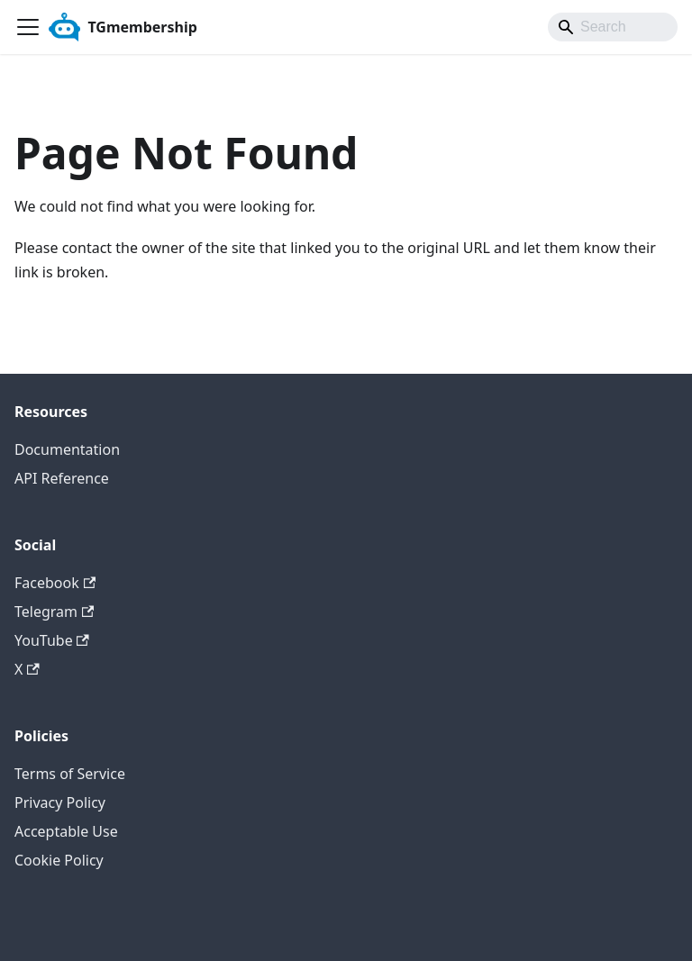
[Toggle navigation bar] (27, 27)
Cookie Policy (59, 860)
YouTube (51, 640)
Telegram (54, 611)
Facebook (55, 583)
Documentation (67, 449)
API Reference (61, 478)
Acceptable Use (66, 831)
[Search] (613, 27)
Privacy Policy (59, 802)
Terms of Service (69, 774)
